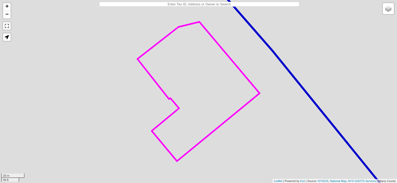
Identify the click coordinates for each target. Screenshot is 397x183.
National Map (338, 180)
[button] (7, 37)
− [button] (7, 15)
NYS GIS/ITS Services (362, 180)
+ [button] (7, 7)
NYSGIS (323, 180)
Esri (302, 180)
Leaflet (278, 180)
